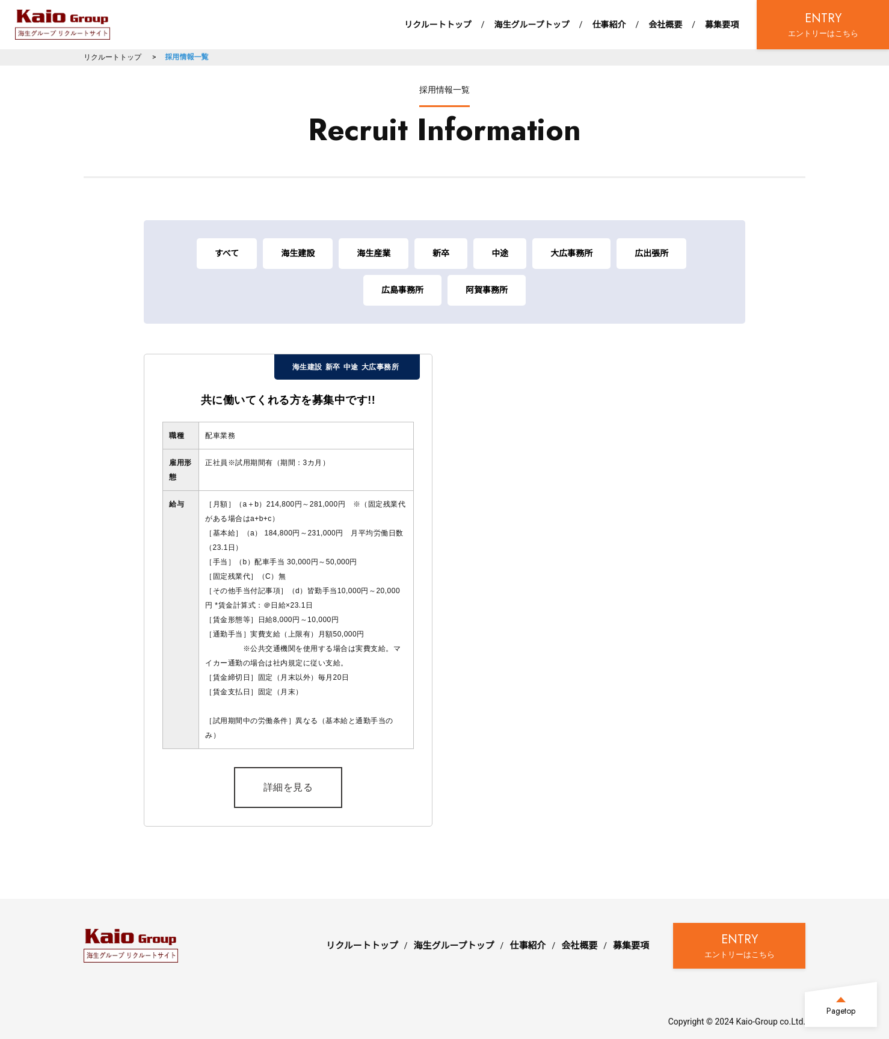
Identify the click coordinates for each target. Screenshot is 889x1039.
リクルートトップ (438, 24)
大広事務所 (571, 253)
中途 (499, 253)
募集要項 (722, 24)
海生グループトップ (531, 24)
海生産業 (373, 253)
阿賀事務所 (487, 290)
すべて (227, 253)
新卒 (440, 253)
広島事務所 (402, 290)
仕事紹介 (609, 24)
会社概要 (665, 24)
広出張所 (651, 253)
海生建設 (298, 253)
